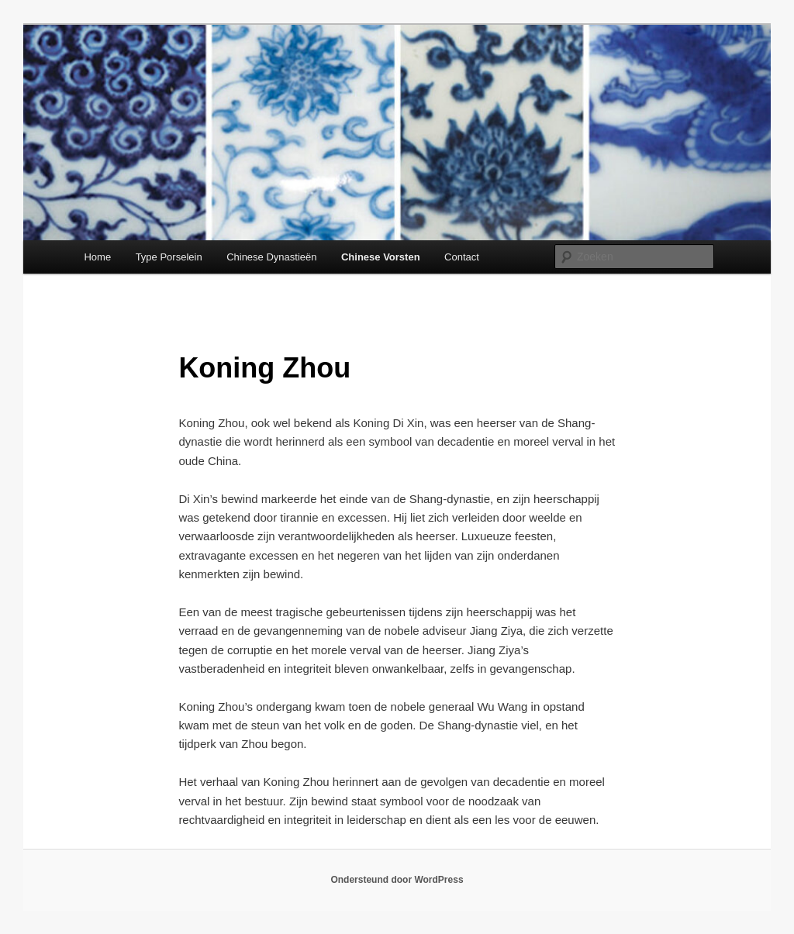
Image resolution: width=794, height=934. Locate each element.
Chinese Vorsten (380, 257)
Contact (461, 257)
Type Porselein (169, 257)
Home (97, 257)
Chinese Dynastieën (271, 257)
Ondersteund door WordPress (396, 879)
